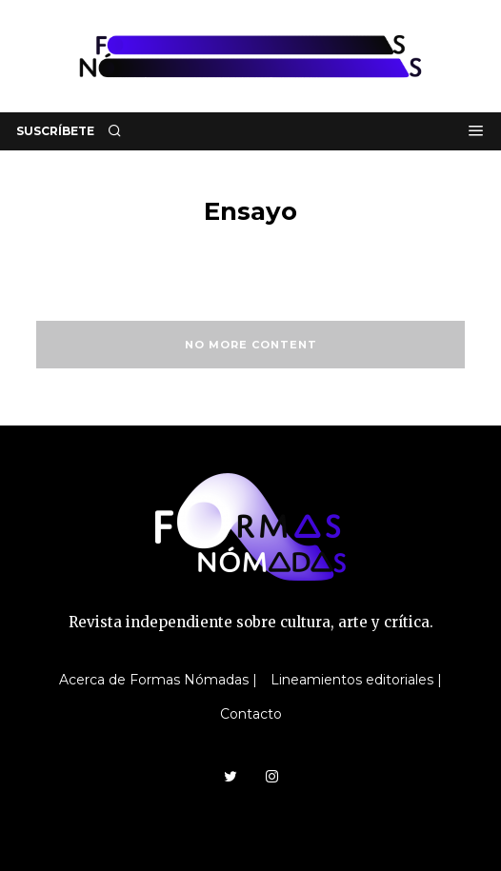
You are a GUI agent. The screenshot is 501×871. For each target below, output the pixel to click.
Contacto (251, 714)
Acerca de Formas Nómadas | (158, 679)
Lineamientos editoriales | (356, 679)
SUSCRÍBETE (55, 131)
